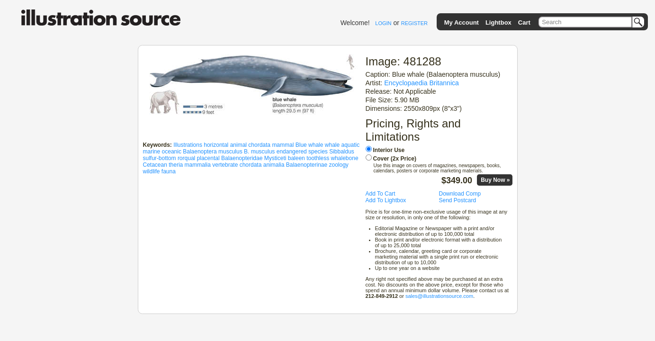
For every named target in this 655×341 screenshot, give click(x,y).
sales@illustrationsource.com (439, 296)
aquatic (350, 145)
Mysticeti (275, 158)
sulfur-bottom (159, 158)
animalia (274, 165)
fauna (169, 171)
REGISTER (414, 23)
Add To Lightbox (386, 200)
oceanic (171, 151)
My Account (461, 22)
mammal (283, 145)
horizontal (216, 145)
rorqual (186, 158)
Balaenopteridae (241, 158)
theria (176, 165)
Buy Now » (495, 180)
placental (208, 158)
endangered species (302, 151)
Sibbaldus (341, 151)
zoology (339, 165)
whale (332, 145)
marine (152, 151)
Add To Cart (380, 193)
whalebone (345, 158)
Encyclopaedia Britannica (421, 83)
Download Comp (460, 193)
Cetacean (155, 165)
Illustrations (187, 145)
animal (238, 145)
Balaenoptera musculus (212, 151)
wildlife (151, 171)
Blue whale (309, 145)
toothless (317, 158)
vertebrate (225, 165)
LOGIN (383, 23)
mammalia (198, 165)
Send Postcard (457, 200)
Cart (524, 22)
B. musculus (259, 151)
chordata (259, 145)
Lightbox (498, 22)
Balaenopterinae (306, 165)
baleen (296, 158)
